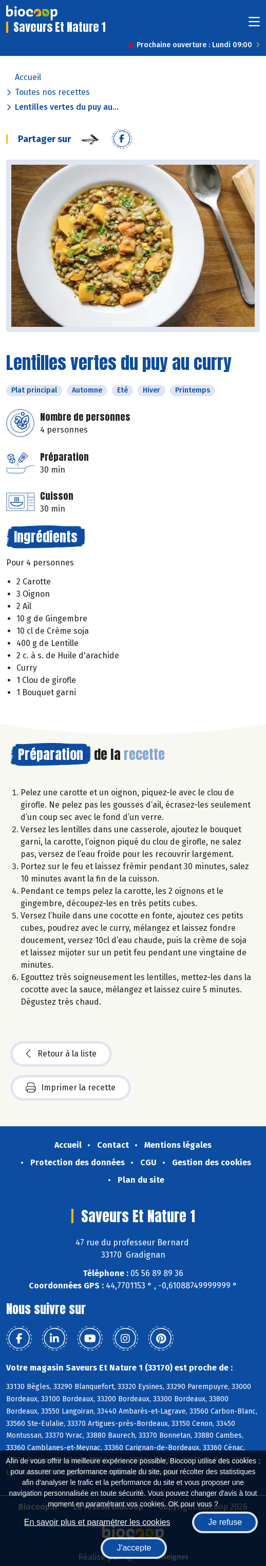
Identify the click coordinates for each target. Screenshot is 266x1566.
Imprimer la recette (71, 1088)
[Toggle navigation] (254, 24)
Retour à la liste (61, 1054)
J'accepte (134, 1547)
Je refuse (225, 1522)
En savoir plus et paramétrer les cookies (97, 1522)
